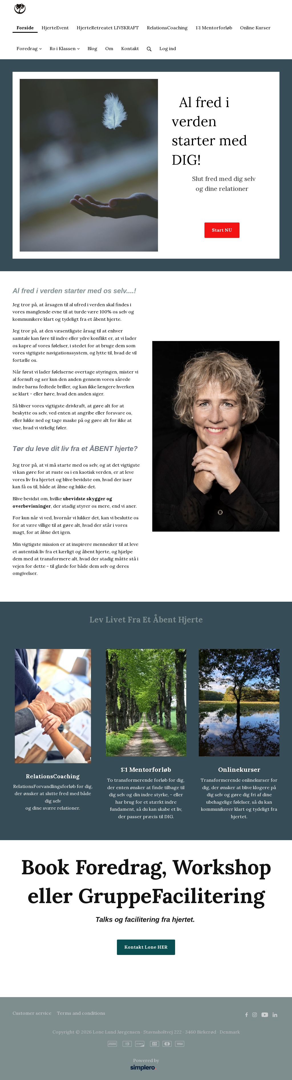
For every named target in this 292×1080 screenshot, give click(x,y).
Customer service (32, 1013)
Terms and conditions (81, 1013)
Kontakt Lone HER (146, 947)
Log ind (167, 48)
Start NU (222, 230)
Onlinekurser (239, 769)
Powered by (87, 1065)
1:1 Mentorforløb (146, 769)
